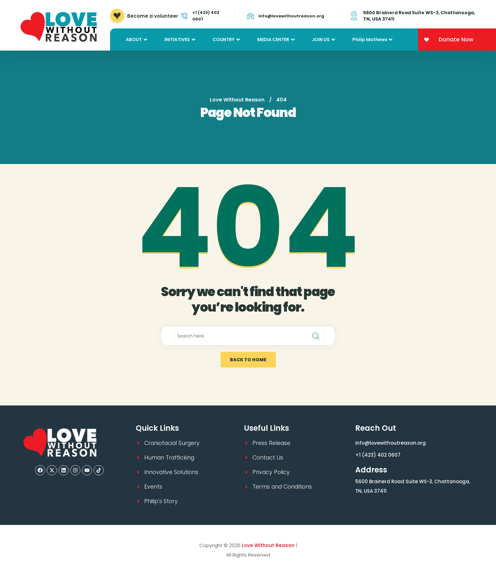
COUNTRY (223, 39)
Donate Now (456, 39)
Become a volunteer (152, 16)
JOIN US (321, 39)
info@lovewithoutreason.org (291, 16)
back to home (248, 359)
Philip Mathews (370, 39)
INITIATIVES (177, 39)
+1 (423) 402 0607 (377, 455)
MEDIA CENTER (273, 39)
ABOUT (134, 39)
